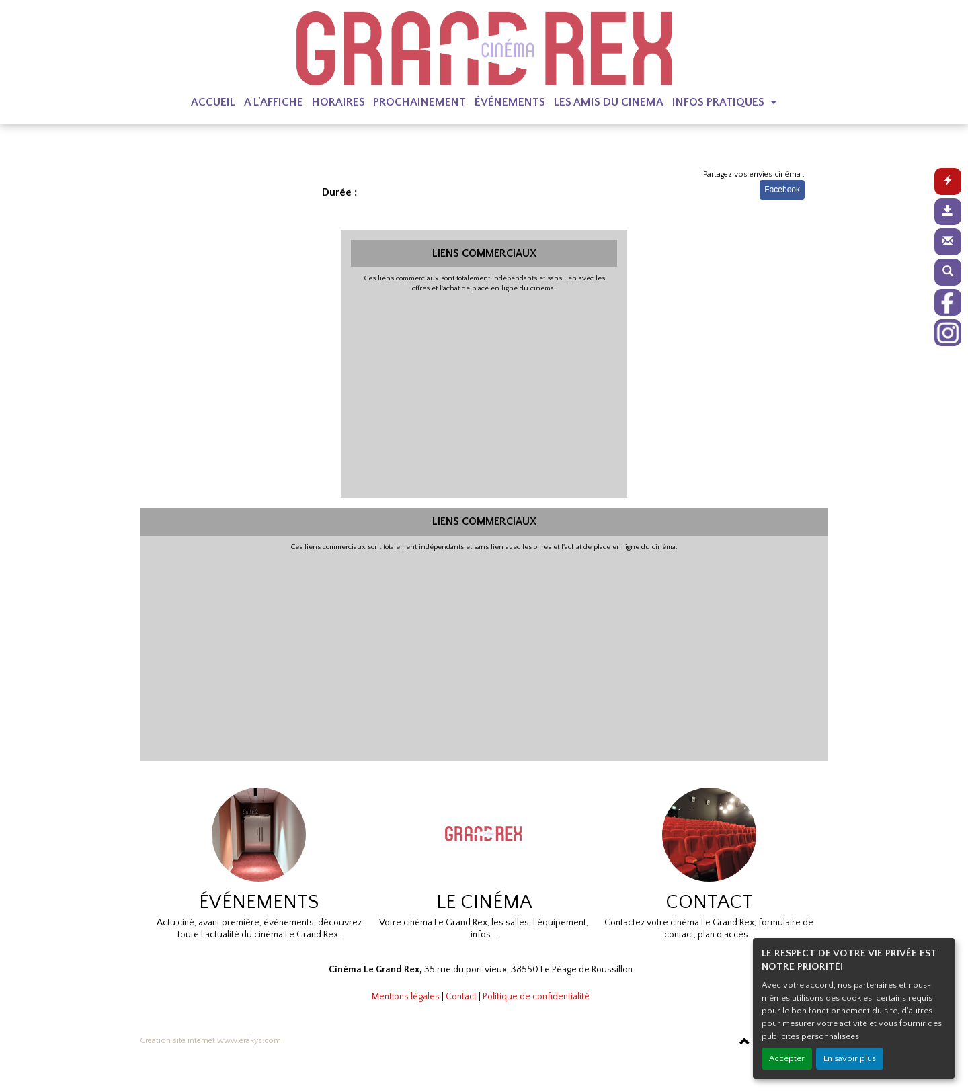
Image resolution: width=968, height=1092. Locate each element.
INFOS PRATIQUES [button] (719, 102)
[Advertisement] (484, 394)
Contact (461, 996)
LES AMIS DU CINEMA (608, 102)
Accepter (787, 1058)
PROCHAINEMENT (419, 102)
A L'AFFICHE (273, 102)
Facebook (782, 189)
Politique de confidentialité (536, 996)
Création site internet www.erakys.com (210, 1040)
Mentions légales (406, 996)
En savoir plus (849, 1058)
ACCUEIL (213, 102)
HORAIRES (338, 102)
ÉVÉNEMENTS (510, 102)
